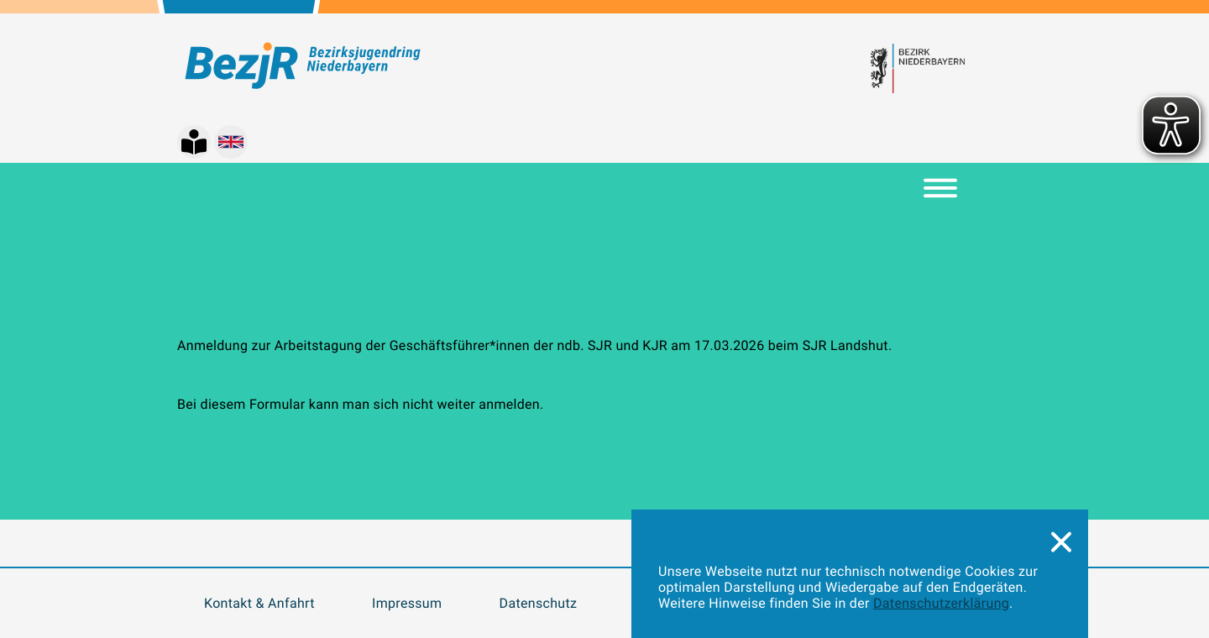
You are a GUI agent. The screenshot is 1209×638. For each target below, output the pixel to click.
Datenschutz (539, 603)
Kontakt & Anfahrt (259, 603)
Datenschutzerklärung (941, 603)
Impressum (407, 603)
